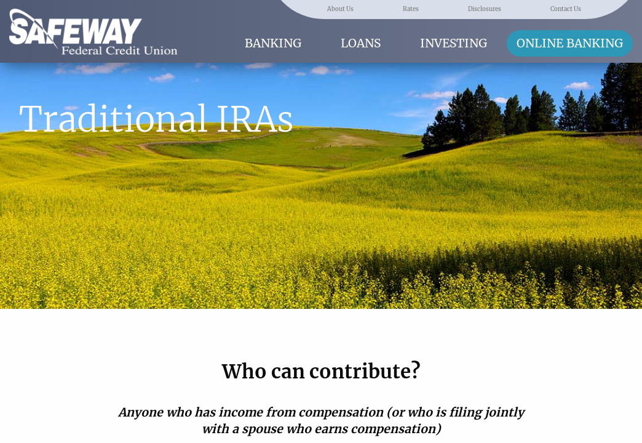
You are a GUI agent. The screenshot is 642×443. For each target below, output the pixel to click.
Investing (453, 43)
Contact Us (565, 9)
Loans (361, 43)
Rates (411, 9)
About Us (340, 9)
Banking (273, 43)
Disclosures (484, 9)
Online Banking (570, 43)
